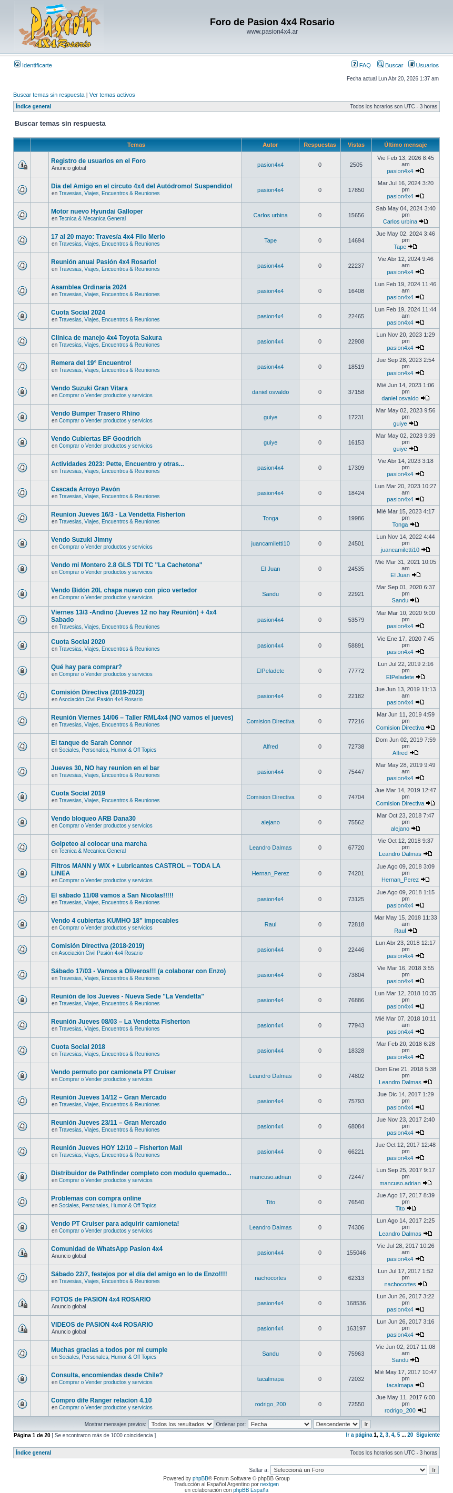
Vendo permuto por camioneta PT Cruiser (113, 1072)
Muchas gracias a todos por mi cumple (109, 1350)
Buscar (390, 65)
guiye (270, 417)
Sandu (270, 594)
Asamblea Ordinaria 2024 (88, 287)
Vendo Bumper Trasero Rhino (95, 413)
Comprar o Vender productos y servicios (106, 395)
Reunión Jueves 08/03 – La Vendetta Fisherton (120, 1021)
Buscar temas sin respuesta (49, 95)
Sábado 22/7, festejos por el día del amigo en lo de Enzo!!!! (139, 1274)
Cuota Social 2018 (78, 1047)
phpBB (200, 1478)
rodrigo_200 (270, 1404)
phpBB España (250, 1490)
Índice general (33, 106)
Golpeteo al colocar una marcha (99, 844)
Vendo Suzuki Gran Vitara (89, 388)
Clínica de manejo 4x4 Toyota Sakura (106, 337)
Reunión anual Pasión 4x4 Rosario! (104, 262)
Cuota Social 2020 (78, 641)
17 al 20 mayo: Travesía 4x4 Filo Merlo (108, 236)
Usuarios (423, 65)
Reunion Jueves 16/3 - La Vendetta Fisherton (118, 514)
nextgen (269, 1484)
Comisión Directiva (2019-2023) (97, 692)
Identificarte (33, 65)
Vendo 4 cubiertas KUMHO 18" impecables (114, 920)
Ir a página (359, 1435)
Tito (270, 1202)
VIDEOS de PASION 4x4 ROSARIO (102, 1324)
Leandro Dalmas (270, 847)
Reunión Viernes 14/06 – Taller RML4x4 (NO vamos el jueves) (142, 717)
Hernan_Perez (270, 873)
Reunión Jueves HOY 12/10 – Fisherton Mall (116, 1148)
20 (410, 1435)
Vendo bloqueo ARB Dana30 (93, 818)
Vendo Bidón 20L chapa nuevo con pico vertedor (124, 590)
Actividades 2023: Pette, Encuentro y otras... (117, 464)
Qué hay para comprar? (86, 667)
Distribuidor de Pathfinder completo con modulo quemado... (141, 1173)
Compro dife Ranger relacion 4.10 (101, 1400)
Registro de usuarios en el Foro (98, 161)
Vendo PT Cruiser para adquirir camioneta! (115, 1223)
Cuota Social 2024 (78, 312)
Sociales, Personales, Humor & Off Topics (107, 750)
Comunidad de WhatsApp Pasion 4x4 (107, 1249)
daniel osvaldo (270, 392)
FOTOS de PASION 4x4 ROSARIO (101, 1299)
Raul (271, 924)
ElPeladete (271, 671)
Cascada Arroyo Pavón (85, 489)
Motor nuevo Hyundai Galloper (97, 211)
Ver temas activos (112, 95)
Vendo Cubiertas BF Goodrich (96, 438)
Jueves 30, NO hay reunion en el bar (105, 768)
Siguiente (428, 1435)
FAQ (361, 65)
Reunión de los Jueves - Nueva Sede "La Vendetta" (127, 996)
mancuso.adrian (270, 1177)
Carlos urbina (270, 215)
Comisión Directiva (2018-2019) (97, 946)
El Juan (270, 569)
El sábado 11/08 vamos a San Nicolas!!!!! (112, 895)
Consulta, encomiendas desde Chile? (107, 1375)
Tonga (270, 518)
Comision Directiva (270, 721)
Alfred (270, 746)
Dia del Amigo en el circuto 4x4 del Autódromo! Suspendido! (142, 186)
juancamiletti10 (270, 543)
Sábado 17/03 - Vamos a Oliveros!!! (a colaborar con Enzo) (138, 971)
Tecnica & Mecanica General (92, 218)
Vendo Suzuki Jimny (81, 539)
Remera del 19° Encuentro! (91, 363)
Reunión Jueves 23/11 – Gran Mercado (108, 1122)
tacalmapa (270, 1379)
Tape (270, 240)
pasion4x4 (270, 165)
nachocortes (270, 1278)
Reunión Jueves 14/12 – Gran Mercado (108, 1097)
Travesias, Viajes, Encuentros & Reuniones (109, 193)
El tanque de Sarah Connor (91, 742)
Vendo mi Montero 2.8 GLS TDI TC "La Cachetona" (126, 565)
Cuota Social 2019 (78, 793)
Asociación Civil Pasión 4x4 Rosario (100, 699)
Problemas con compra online (96, 1198)
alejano (270, 822)
